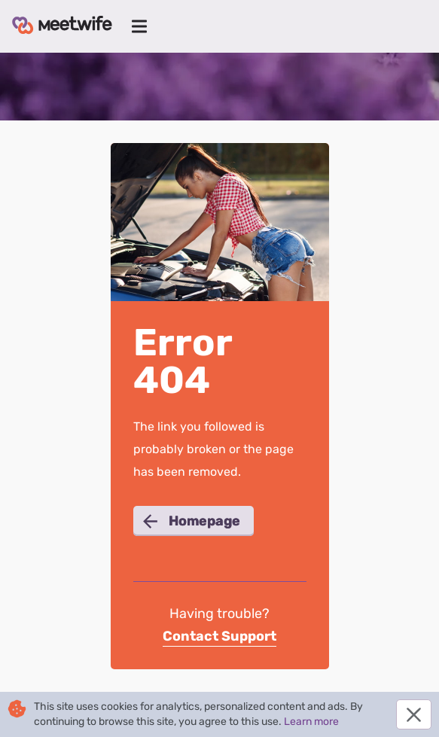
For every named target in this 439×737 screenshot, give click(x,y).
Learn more (311, 721)
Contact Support (219, 636)
